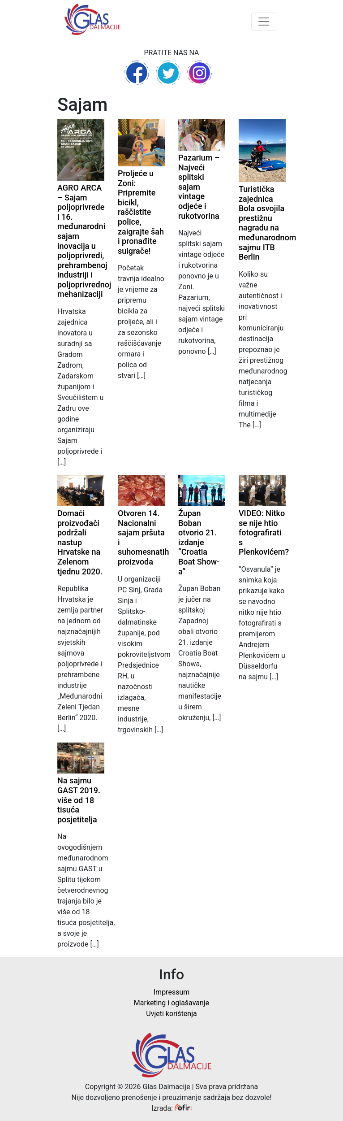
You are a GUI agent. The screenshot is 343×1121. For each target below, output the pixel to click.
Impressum (172, 992)
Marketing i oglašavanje (171, 1003)
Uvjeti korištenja (171, 1013)
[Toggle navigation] (263, 21)
